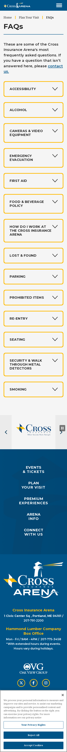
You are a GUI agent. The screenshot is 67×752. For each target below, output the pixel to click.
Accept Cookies (33, 746)
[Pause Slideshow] (62, 428)
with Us (33, 532)
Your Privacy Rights (33, 726)
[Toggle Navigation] (59, 5)
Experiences (33, 501)
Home (8, 17)
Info (33, 516)
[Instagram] (46, 683)
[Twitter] (21, 683)
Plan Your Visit (29, 17)
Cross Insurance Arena (17, 5)
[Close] (63, 696)
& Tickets (33, 469)
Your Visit (33, 485)
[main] (33, 213)
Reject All (33, 736)
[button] (6, 432)
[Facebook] (33, 683)
